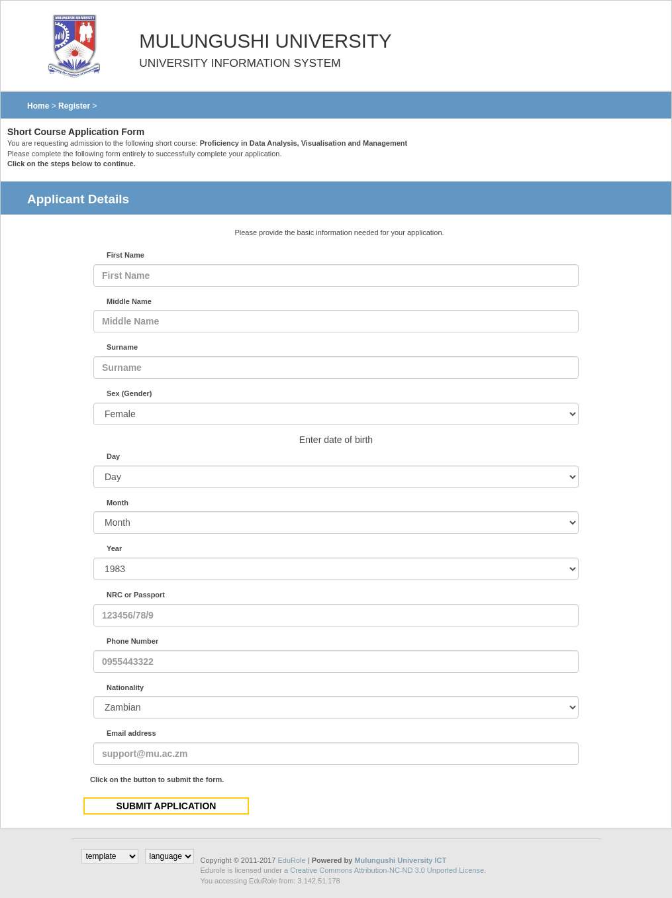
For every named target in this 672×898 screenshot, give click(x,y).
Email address (131, 733)
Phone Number (132, 641)
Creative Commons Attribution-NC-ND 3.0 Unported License (387, 870)
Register (74, 106)
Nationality (125, 687)
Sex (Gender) (129, 393)
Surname (122, 347)
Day (113, 456)
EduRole (292, 860)
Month (117, 503)
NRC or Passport (136, 595)
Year (114, 548)
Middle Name (129, 301)
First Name (125, 255)
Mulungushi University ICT (400, 860)
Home (38, 106)
